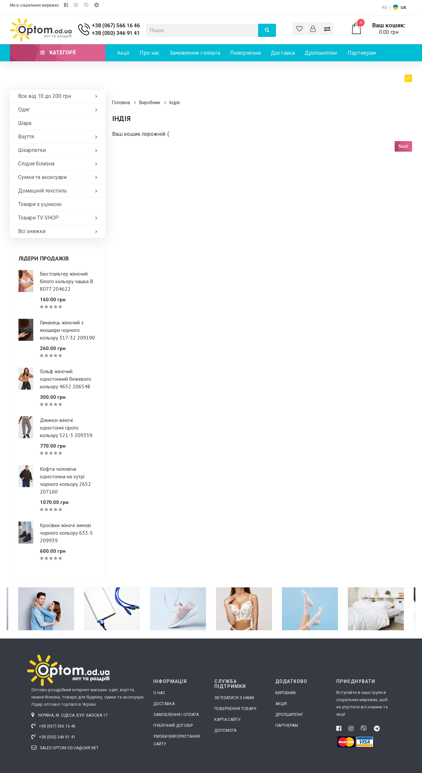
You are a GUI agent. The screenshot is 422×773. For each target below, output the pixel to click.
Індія (174, 102)
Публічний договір (173, 725)
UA (403, 7)
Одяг (59, 109)
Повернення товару (235, 708)
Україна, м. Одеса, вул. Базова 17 (69, 715)
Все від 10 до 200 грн (59, 96)
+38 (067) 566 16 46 (116, 25)
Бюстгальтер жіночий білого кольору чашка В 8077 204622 (66, 281)
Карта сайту (227, 719)
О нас (159, 693)
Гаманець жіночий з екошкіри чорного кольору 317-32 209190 (67, 330)
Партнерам (361, 52)
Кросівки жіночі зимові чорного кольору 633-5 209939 (66, 533)
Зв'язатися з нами (234, 698)
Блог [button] (403, 84)
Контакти (129, 70)
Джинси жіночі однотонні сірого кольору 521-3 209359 (66, 427)
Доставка (283, 52)
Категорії (57, 52)
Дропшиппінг (321, 52)
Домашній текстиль (59, 191)
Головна (121, 102)
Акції (123, 52)
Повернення (245, 52)
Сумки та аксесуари (59, 177)
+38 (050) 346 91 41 (116, 33)
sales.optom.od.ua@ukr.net (65, 748)
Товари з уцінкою (40, 204)
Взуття (59, 137)
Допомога (225, 730)
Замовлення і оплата (194, 52)
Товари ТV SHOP (59, 218)
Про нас (149, 52)
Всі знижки (59, 231)
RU (384, 7)
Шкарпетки (59, 150)
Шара (24, 123)
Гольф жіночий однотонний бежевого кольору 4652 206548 (65, 379)
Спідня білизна (59, 164)
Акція (281, 703)
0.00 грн (381, 28)
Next (403, 146)
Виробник (149, 102)
